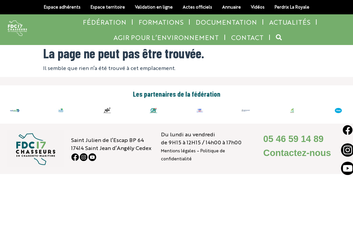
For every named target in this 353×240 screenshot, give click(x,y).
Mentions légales (178, 150)
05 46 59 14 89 (293, 139)
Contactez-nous (297, 153)
